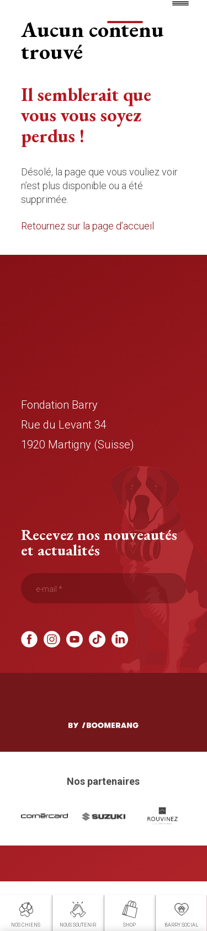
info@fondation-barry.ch (79, 522)
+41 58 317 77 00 (63, 503)
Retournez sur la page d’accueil (87, 265)
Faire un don (125, 22)
